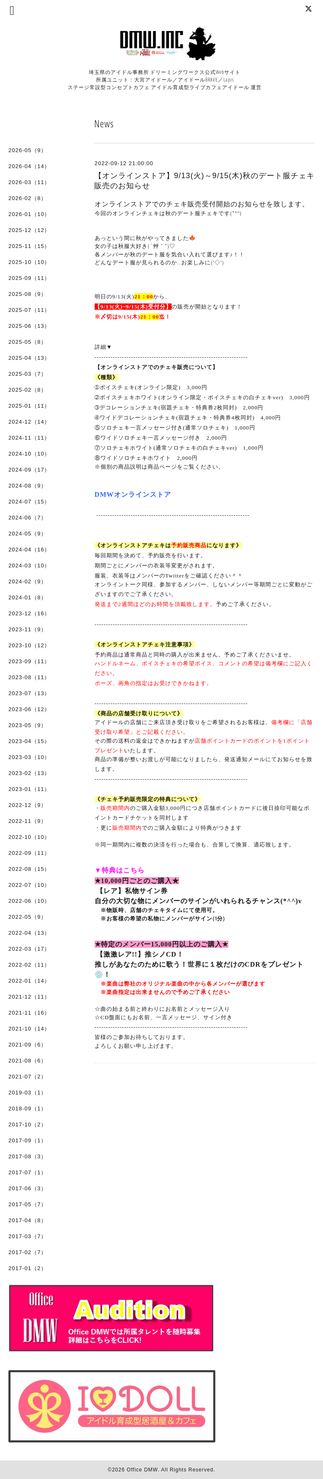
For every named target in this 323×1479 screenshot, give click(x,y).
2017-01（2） (27, 1268)
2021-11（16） (29, 1013)
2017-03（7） (27, 1236)
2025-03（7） (27, 374)
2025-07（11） (29, 310)
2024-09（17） (29, 470)
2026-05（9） (27, 150)
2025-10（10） (29, 262)
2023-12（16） (29, 613)
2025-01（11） (29, 406)
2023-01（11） (29, 789)
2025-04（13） (29, 358)
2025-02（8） (27, 390)
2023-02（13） (29, 773)
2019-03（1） (27, 1092)
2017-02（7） (27, 1252)
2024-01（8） (27, 597)
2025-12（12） (29, 230)
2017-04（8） (27, 1220)
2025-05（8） (27, 342)
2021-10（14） (29, 1029)
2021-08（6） (27, 1060)
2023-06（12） (29, 709)
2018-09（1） (27, 1108)
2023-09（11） (29, 661)
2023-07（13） (29, 693)
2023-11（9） (27, 629)
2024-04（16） (29, 549)
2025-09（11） (29, 278)
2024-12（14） (29, 422)
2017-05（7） (27, 1204)
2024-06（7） (27, 517)
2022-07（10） (29, 885)
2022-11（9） (27, 821)
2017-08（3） (27, 1156)
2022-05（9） (27, 917)
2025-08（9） (27, 294)
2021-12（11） (29, 997)
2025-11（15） (29, 246)
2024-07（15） (29, 501)
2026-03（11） (29, 182)
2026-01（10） (29, 214)
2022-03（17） (29, 949)
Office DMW (142, 1470)
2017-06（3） (27, 1188)
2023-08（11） (29, 677)
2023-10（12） (29, 645)
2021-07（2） (27, 1076)
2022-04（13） (29, 933)
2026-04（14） (29, 166)
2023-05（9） (27, 725)
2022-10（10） (29, 837)
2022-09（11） (29, 853)
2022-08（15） (29, 869)
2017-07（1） (27, 1172)
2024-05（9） (27, 533)
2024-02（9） (27, 581)
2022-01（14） (29, 981)
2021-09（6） (27, 1044)
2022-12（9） (27, 805)
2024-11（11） (29, 438)
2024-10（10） (29, 454)
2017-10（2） (27, 1124)
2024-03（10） (29, 565)
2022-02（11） (29, 965)
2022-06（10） (29, 901)
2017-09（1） (27, 1140)
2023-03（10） (29, 757)
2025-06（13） (29, 326)
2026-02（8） (27, 198)
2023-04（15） (29, 741)
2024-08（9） (27, 485)
